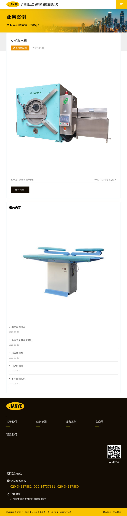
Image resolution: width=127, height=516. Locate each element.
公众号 (99, 421)
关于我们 (11, 421)
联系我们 (11, 434)
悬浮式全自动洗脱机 (21, 340)
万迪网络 (117, 512)
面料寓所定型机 (108, 179)
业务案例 (71, 421)
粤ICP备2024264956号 (61, 512)
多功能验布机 (18, 378)
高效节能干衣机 (26, 179)
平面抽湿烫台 (18, 327)
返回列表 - (20, 189)
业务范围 (41, 421)
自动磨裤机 (17, 365)
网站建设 (107, 512)
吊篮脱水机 (17, 353)
